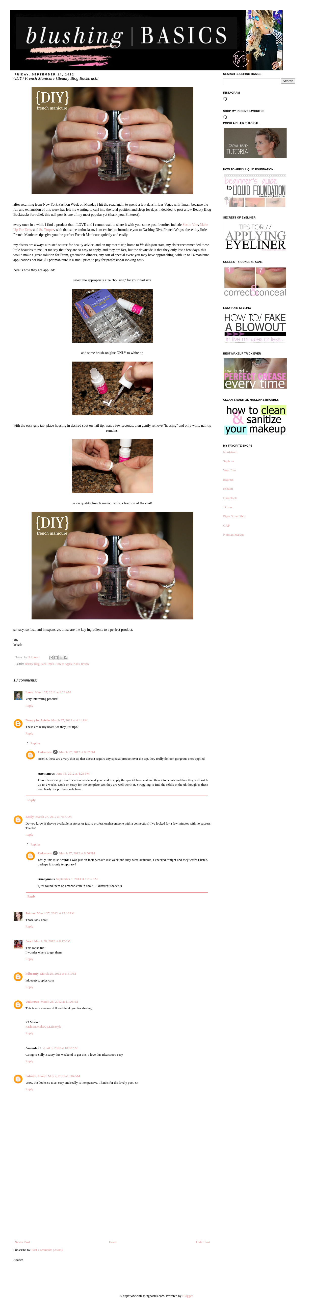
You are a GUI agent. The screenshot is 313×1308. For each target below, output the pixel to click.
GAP (226, 525)
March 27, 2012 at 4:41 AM (69, 720)
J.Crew (227, 507)
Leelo (29, 692)
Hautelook (230, 498)
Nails (76, 664)
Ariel (29, 941)
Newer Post (22, 1242)
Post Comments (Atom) (47, 1250)
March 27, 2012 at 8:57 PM (77, 752)
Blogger (187, 1296)
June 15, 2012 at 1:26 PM (72, 773)
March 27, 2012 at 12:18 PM (55, 913)
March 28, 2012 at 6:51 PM (58, 973)
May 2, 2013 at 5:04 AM (64, 1076)
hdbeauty (32, 973)
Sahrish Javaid (35, 1076)
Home (113, 1242)
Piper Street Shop (234, 516)
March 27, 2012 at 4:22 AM (53, 692)
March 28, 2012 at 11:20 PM (59, 1001)
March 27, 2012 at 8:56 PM (77, 853)
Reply (29, 705)
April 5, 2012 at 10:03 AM (60, 1048)
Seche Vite (190, 225)
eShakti (228, 488)
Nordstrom (230, 452)
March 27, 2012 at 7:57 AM (53, 817)
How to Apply (63, 664)
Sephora (228, 461)
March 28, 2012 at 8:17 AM (52, 941)
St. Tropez (46, 230)
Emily (29, 817)
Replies (35, 743)
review (85, 664)
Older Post (203, 1242)
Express (228, 479)
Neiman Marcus (233, 534)
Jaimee (30, 913)
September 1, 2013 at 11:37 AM (77, 879)
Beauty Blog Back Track (39, 664)
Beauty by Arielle (37, 720)
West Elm (229, 470)
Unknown (44, 752)
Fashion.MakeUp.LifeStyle (43, 1026)
